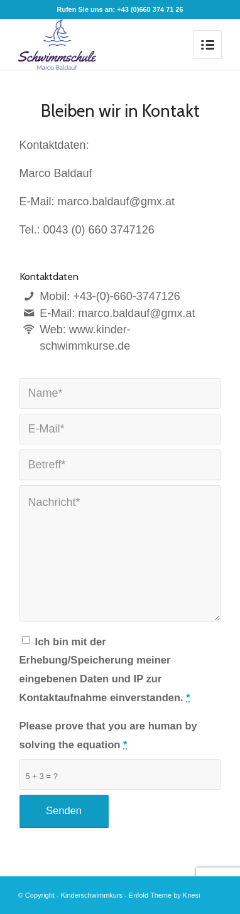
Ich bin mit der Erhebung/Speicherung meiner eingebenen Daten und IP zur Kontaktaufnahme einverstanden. (104, 670)
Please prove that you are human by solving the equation (108, 735)
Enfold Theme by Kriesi (164, 895)
